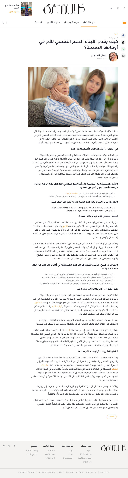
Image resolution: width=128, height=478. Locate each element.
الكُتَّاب (59, 473)
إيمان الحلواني (98, 56)
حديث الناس (53, 22)
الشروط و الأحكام (46, 473)
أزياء (71, 451)
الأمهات (111, 417)
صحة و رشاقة (86, 455)
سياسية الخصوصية (26, 473)
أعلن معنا (90, 473)
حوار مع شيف (32, 455)
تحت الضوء (50, 455)
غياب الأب (57, 306)
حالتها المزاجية (72, 194)
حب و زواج (87, 462)
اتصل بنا (69, 473)
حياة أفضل (88, 22)
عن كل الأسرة (104, 473)
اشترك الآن (13, 12)
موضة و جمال (71, 22)
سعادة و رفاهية (85, 458)
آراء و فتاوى (50, 458)
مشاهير (51, 451)
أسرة (89, 451)
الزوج (65, 226)
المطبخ (38, 22)
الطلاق (38, 303)
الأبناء (67, 330)
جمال (70, 455)
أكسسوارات (68, 458)
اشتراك (79, 473)
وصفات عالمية (32, 451)
